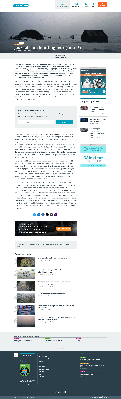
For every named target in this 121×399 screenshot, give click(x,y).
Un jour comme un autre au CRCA (54, 340)
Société (17, 338)
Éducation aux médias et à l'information (50, 359)
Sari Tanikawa (48, 342)
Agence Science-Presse (85, 360)
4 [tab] (62, 349)
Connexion (32, 397)
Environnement (19, 44)
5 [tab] (63, 349)
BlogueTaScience (60, 57)
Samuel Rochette (79, 342)
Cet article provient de (60, 55)
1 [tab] (57, 349)
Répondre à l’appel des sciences (23, 340)
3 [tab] (60, 349)
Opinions (41, 371)
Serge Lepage (17, 50)
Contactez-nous (27, 355)
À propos (41, 376)
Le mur (78, 340)
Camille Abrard (17, 342)
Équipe (40, 374)
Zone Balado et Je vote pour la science (49, 364)
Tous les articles (103, 336)
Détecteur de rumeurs (45, 356)
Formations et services (45, 369)
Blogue (41, 361)
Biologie (48, 338)
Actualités (42, 354)
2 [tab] (59, 349)
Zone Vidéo (42, 366)
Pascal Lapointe (83, 368)
